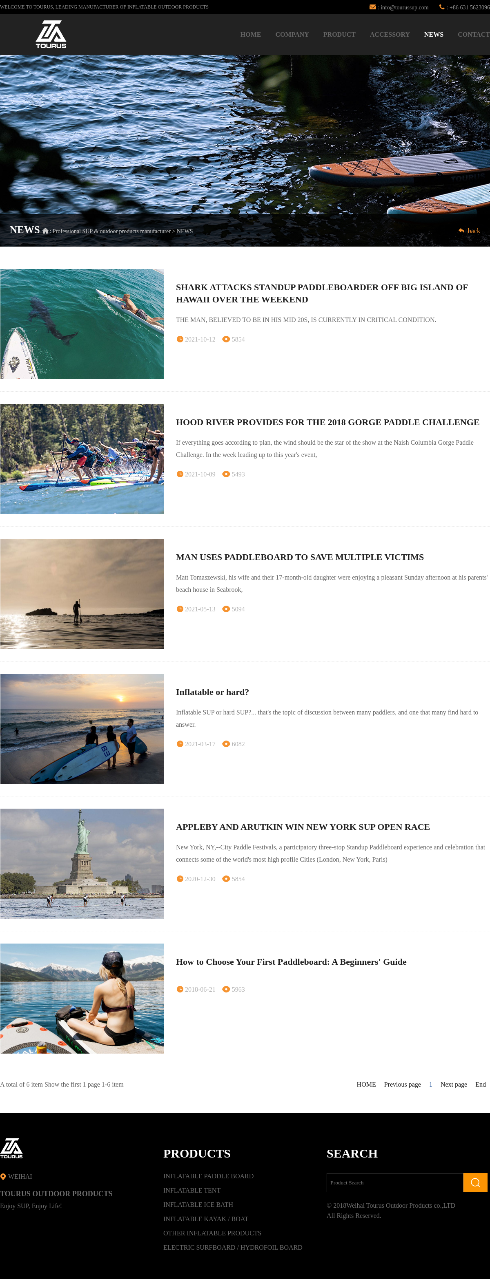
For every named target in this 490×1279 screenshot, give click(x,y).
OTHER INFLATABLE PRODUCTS (212, 1233)
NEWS (433, 34)
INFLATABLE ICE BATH (198, 1204)
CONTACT (474, 34)
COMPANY (292, 34)
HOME (251, 34)
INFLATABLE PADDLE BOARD (208, 1176)
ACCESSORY (390, 34)
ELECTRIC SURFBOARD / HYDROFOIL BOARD (233, 1247)
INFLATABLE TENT (191, 1190)
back (469, 230)
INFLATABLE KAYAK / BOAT (205, 1218)
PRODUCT (339, 34)
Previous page (402, 1084)
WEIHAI (16, 1176)
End (480, 1084)
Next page (454, 1084)
